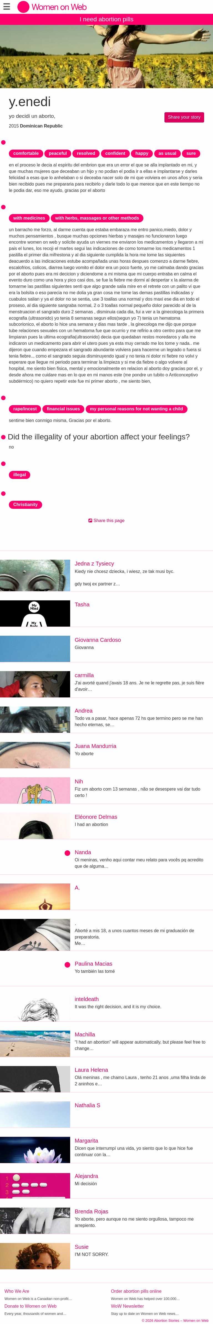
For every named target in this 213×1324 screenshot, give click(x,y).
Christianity (25, 504)
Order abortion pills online (136, 1291)
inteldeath (87, 999)
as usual (167, 153)
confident (115, 153)
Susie (81, 1247)
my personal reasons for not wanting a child (136, 408)
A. (77, 888)
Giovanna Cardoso (98, 640)
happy (141, 153)
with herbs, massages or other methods (97, 218)
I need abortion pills (106, 19)
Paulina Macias (93, 964)
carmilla (84, 675)
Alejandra (86, 1176)
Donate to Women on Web (30, 1306)
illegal (19, 474)
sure (191, 153)
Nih (79, 781)
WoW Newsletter (127, 1306)
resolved (86, 153)
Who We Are (16, 1291)
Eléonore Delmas (96, 817)
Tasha (82, 604)
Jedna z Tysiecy (94, 564)
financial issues (63, 408)
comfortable (26, 153)
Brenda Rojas (91, 1211)
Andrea (84, 711)
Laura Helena (91, 1070)
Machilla (85, 1034)
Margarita (86, 1141)
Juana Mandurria (95, 746)
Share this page (106, 520)
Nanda (83, 852)
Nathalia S (87, 1105)
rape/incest (25, 408)
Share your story (184, 117)
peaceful (58, 153)
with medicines (29, 218)
